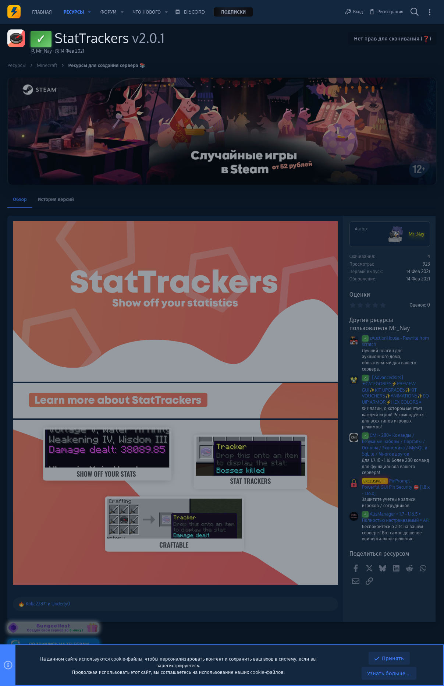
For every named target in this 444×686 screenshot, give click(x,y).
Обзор (20, 199)
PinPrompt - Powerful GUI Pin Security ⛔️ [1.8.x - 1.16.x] (297, 487)
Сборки (368, 345)
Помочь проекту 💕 (379, 230)
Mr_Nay (44, 51)
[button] (89, 12)
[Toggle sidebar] (430, 12)
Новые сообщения (377, 300)
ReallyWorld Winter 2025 (388, 397)
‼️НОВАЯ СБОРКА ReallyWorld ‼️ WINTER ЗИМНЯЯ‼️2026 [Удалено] (395, 319)
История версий (56, 199)
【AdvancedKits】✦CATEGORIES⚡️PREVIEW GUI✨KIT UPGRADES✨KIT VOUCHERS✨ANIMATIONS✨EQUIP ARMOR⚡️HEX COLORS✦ (297, 390)
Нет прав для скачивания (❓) (392, 38)
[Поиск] (414, 12)
